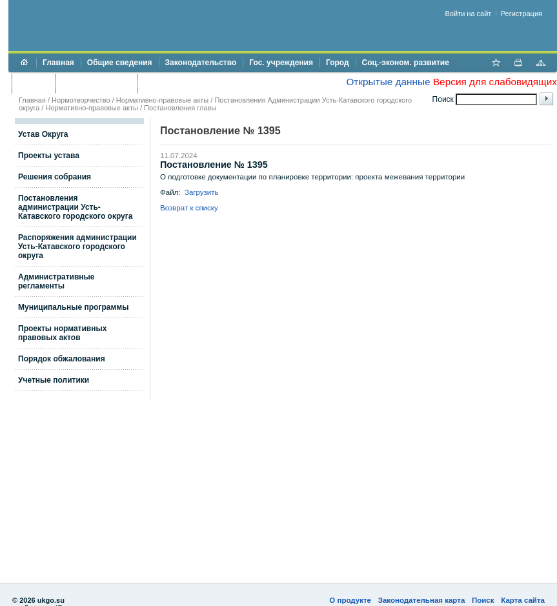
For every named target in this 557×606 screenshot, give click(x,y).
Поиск (483, 600)
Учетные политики (53, 380)
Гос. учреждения (281, 62)
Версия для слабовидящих (495, 81)
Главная (58, 62)
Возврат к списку (189, 208)
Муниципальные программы (73, 307)
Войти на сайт (468, 13)
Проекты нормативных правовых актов (62, 333)
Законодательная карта (421, 600)
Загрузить (202, 192)
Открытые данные (388, 81)
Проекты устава (48, 155)
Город (337, 62)
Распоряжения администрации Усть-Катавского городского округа (77, 246)
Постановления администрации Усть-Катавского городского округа (75, 207)
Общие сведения (119, 62)
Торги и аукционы (95, 83)
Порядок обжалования (61, 358)
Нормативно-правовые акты (162, 100)
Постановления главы (180, 108)
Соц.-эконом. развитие (405, 62)
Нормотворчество (81, 100)
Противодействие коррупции (199, 83)
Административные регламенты (56, 281)
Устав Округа (43, 134)
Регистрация (521, 13)
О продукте (350, 600)
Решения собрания (54, 176)
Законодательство (201, 62)
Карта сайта (523, 600)
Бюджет (33, 83)
